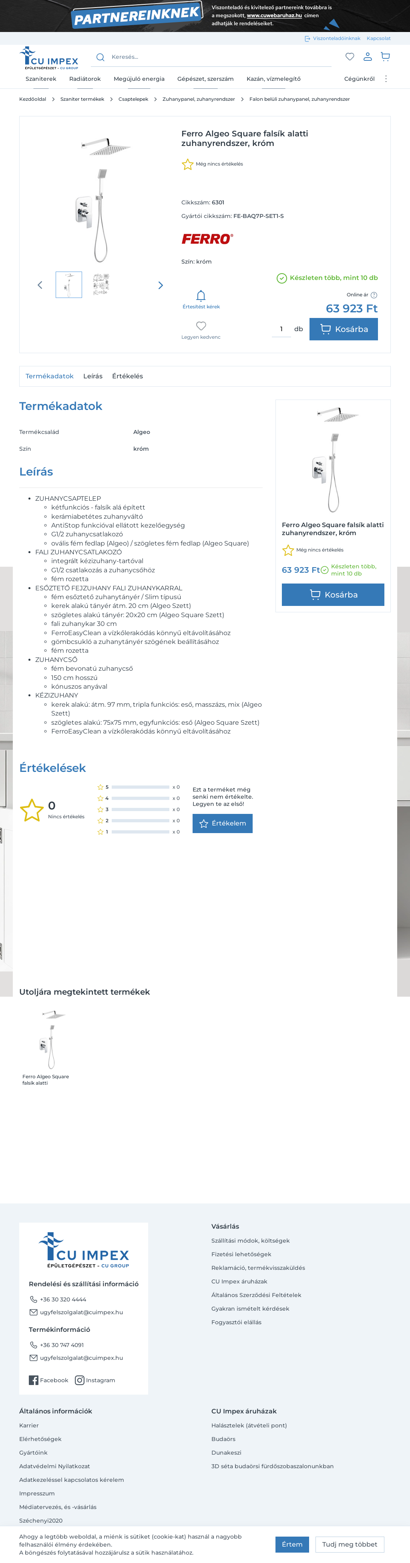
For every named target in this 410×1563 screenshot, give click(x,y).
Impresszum (37, 1493)
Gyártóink (33, 1452)
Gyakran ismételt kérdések (250, 1308)
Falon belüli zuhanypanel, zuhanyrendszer (299, 99)
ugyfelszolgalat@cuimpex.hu (76, 1312)
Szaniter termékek (82, 99)
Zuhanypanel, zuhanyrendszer (199, 99)
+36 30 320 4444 (57, 1299)
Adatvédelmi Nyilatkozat (54, 1466)
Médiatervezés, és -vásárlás (57, 1507)
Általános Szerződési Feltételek (256, 1295)
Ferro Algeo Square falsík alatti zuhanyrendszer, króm (49, 1079)
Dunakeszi (226, 1452)
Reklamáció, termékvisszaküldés (258, 1267)
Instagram (95, 1380)
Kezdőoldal (32, 99)
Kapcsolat (379, 38)
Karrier (29, 1425)
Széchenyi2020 (40, 1520)
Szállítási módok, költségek (250, 1240)
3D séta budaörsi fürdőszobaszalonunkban (272, 1466)
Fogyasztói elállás (236, 1322)
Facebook (48, 1380)
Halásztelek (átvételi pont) (249, 1425)
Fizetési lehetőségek (241, 1254)
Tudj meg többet (350, 1544)
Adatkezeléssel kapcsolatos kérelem (71, 1479)
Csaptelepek (133, 99)
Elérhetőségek (40, 1439)
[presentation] (161, 285)
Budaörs (223, 1439)
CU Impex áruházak (239, 1281)
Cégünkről (359, 78)
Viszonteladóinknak (336, 38)
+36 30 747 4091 (56, 1345)
